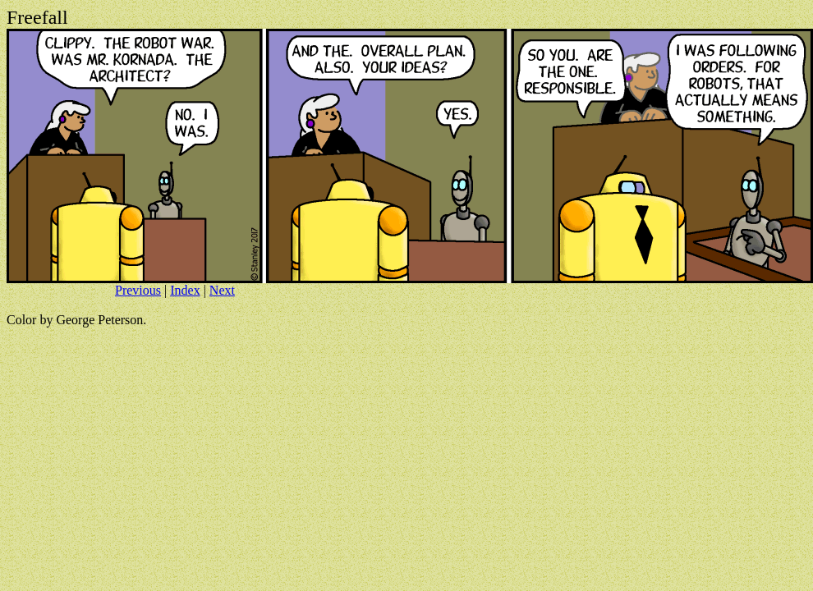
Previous (138, 290)
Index (185, 290)
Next (222, 290)
